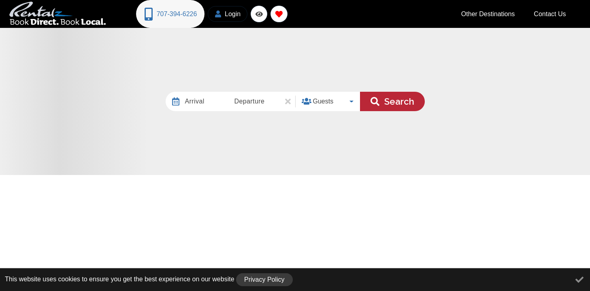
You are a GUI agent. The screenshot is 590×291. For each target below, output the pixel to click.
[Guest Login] (225, 13)
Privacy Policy (264, 279)
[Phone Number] (169, 13)
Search (392, 100)
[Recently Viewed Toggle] (257, 13)
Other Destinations (507, 13)
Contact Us (556, 13)
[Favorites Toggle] (276, 13)
